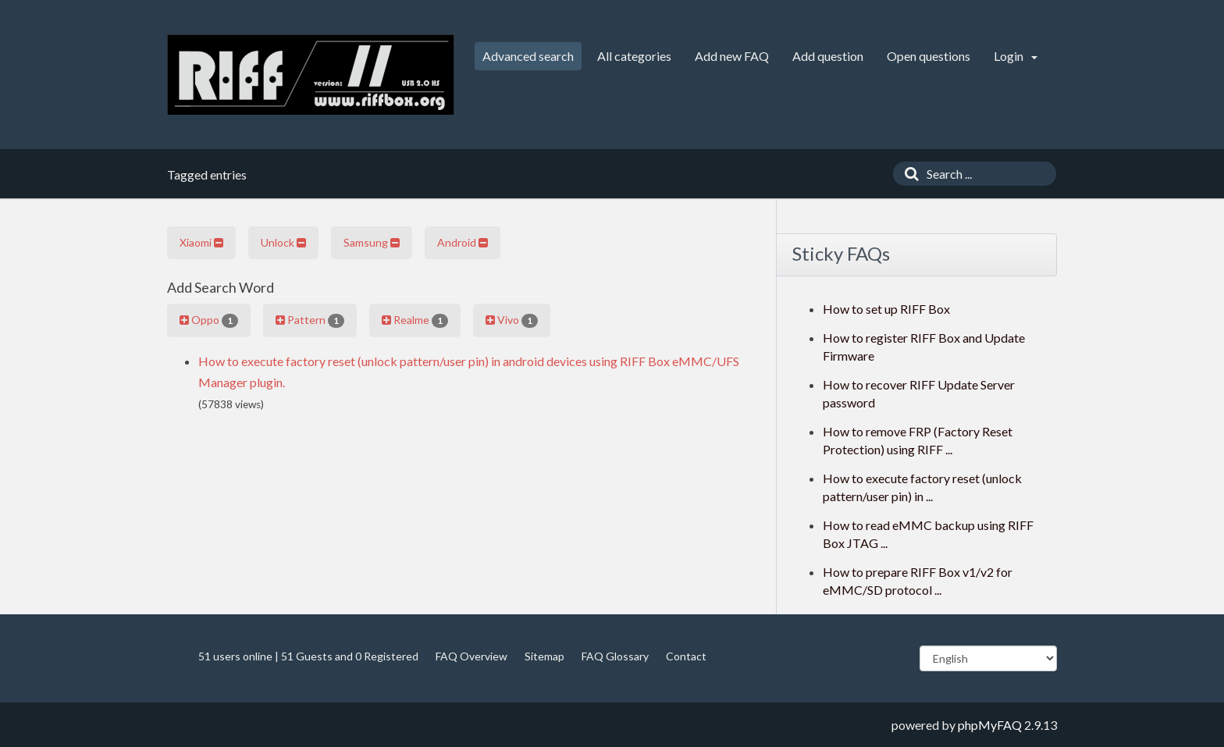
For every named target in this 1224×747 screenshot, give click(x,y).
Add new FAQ (732, 55)
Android (462, 242)
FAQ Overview (471, 656)
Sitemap (544, 656)
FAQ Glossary (615, 656)
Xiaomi (201, 242)
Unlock (283, 242)
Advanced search (528, 55)
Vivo (512, 320)
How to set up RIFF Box (886, 308)
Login (1015, 55)
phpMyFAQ (990, 724)
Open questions (928, 55)
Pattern (310, 320)
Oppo (209, 320)
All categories (634, 55)
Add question (827, 55)
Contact (686, 656)
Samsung (371, 242)
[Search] (908, 174)
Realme (415, 320)
